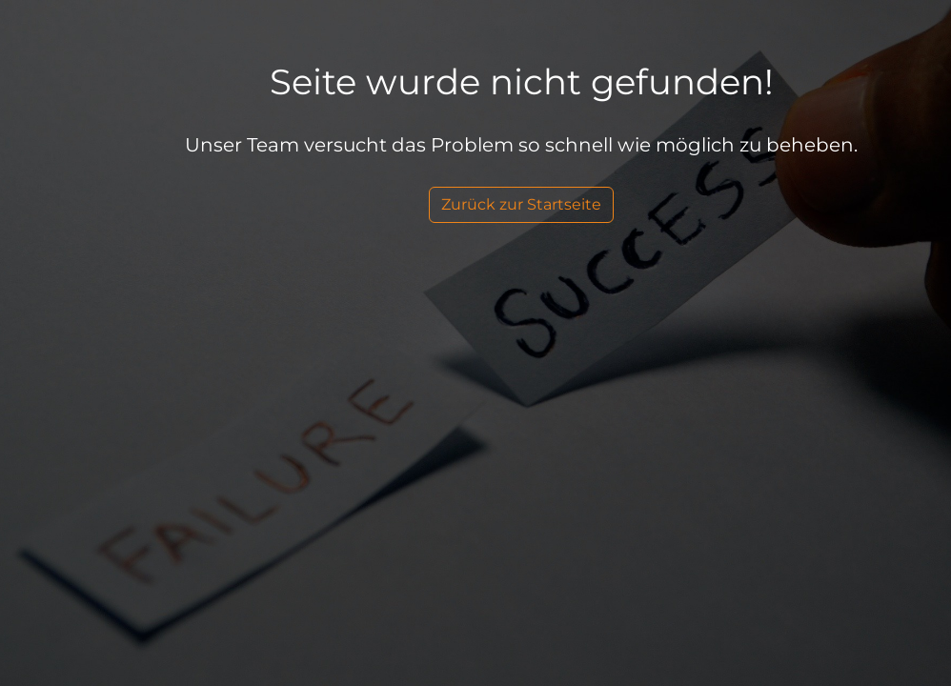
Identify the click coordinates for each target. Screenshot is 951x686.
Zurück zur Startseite (521, 204)
